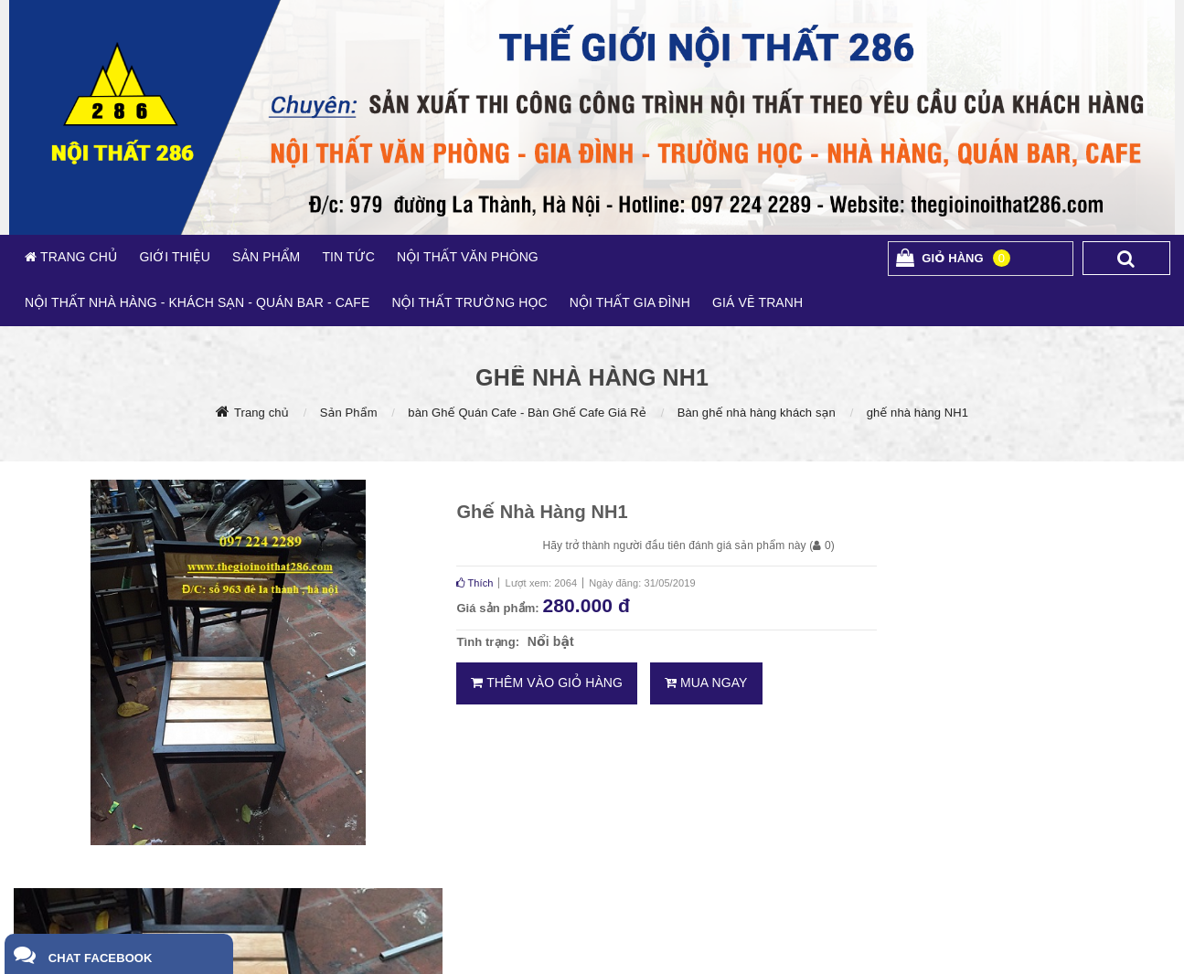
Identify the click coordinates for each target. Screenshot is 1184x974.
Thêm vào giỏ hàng (547, 682)
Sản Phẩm (349, 412)
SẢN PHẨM (266, 256)
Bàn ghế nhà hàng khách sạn (756, 412)
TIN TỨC (348, 256)
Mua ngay (706, 682)
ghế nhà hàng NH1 (918, 412)
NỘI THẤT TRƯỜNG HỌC (469, 302)
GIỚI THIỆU (174, 256)
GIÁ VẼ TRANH (757, 302)
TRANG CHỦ (77, 256)
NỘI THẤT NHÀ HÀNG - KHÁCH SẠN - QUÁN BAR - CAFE (197, 302)
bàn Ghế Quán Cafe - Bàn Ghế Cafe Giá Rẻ (527, 412)
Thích (474, 582)
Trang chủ (261, 412)
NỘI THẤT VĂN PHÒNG (468, 256)
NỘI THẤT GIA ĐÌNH (630, 302)
